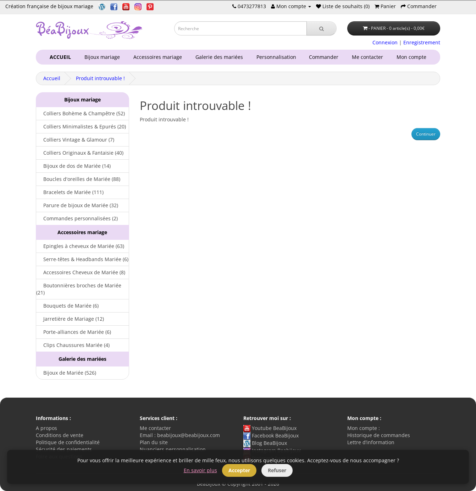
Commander (325, 57)
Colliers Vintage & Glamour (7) (75, 139)
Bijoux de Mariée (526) (66, 372)
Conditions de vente (59, 435)
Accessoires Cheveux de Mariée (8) (80, 272)
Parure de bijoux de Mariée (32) (77, 205)
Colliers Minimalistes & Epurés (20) (81, 126)
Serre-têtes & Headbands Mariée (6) (82, 259)
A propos (46, 428)
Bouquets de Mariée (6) (67, 305)
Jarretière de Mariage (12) (70, 318)
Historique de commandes (378, 435)
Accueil (51, 78)
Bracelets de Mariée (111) (70, 192)
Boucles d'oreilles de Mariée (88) (78, 179)
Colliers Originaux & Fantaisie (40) (79, 152)
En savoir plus (200, 470)
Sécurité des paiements (64, 449)
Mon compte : (363, 428)
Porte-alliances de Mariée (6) (73, 332)
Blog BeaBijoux (265, 443)
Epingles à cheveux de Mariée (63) (80, 246)
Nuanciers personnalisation (173, 449)
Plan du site (154, 442)
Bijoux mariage (101, 57)
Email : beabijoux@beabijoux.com (180, 435)
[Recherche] (321, 28)
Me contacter (369, 57)
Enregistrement (421, 42)
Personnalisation (275, 57)
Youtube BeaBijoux (270, 428)
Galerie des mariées (218, 57)
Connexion (385, 42)
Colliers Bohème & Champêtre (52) (80, 113)
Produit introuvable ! (100, 78)
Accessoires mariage (156, 57)
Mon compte (413, 57)
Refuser (277, 470)
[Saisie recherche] (240, 28)
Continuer (426, 134)
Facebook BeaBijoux (271, 435)
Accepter (239, 470)
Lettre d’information (370, 442)
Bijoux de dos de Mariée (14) (73, 165)
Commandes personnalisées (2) (77, 218)
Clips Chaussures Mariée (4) (73, 345)
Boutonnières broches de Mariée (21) (78, 289)
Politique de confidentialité (68, 442)
